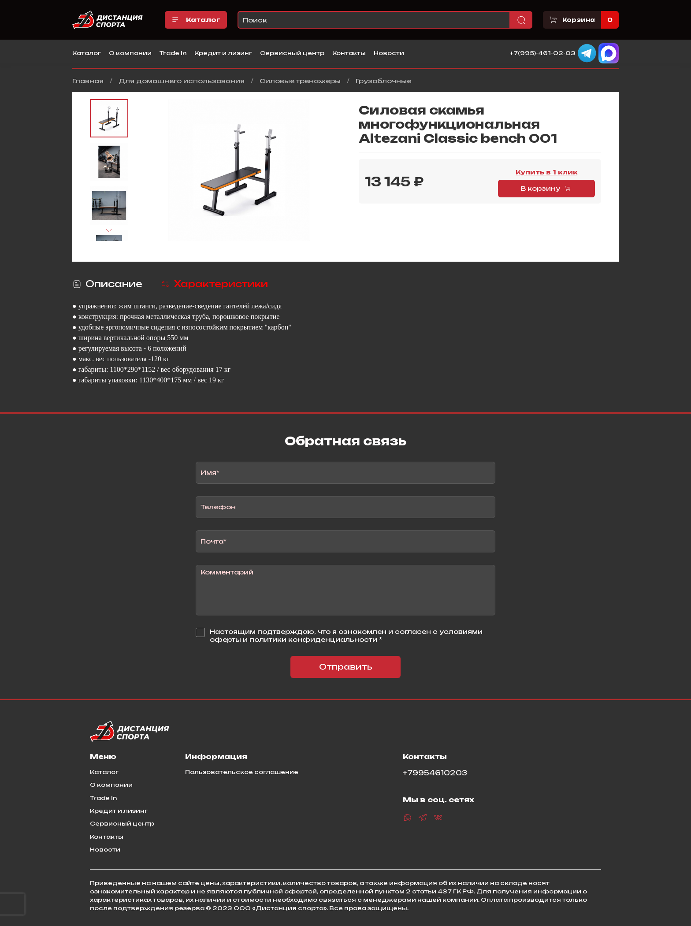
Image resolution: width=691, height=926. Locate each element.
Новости (389, 52)
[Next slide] (109, 231)
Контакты (349, 52)
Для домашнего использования (182, 81)
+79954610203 (435, 773)
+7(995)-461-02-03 (543, 52)
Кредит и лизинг (223, 52)
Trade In (173, 52)
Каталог (195, 20)
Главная (88, 81)
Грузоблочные (383, 81)
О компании (130, 52)
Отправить (345, 666)
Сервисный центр (292, 52)
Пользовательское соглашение (241, 771)
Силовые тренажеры (300, 81)
